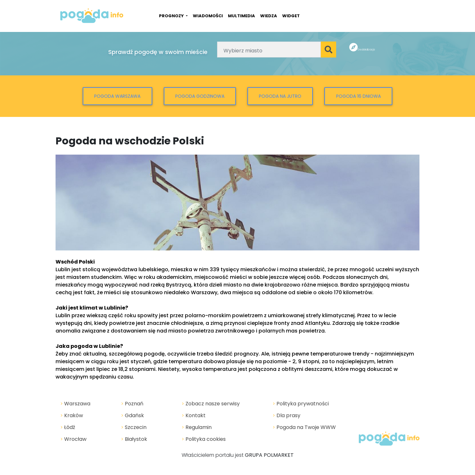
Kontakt (194, 415)
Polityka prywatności (301, 403)
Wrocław (73, 439)
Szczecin (134, 427)
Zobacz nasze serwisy (211, 403)
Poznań (132, 403)
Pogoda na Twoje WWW (304, 427)
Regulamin (197, 427)
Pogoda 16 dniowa (358, 96)
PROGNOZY (172, 16)
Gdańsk (132, 415)
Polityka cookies (204, 439)
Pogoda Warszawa (117, 96)
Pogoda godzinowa (199, 96)
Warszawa (75, 403)
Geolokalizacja (366, 49)
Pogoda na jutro (280, 96)
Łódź (67, 427)
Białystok (134, 439)
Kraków (71, 415)
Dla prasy (286, 415)
